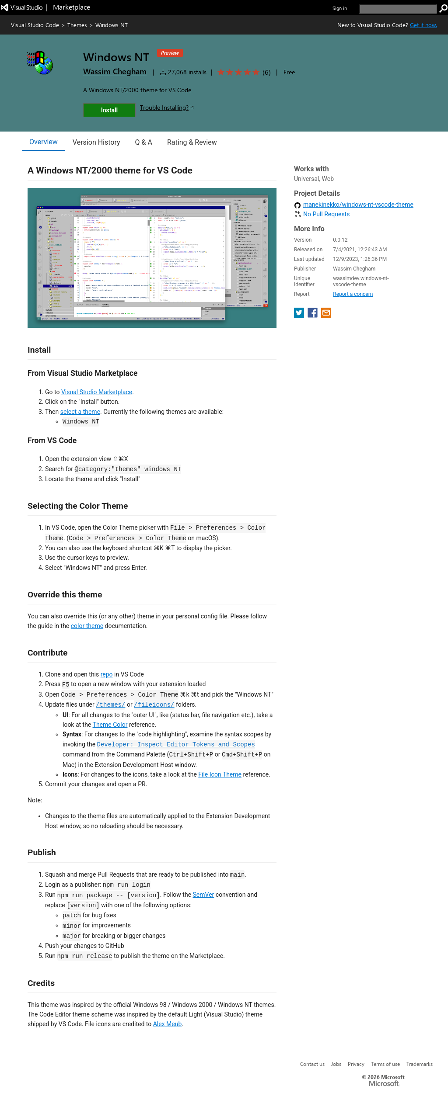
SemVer (203, 894)
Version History (96, 142)
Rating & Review (192, 142)
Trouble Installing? (167, 107)
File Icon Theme (220, 774)
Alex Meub (167, 1023)
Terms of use (385, 1063)
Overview (43, 142)
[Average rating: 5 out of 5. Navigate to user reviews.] (242, 72)
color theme (87, 625)
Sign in (339, 8)
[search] (398, 9)
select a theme (80, 411)
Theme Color (110, 724)
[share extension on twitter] (300, 315)
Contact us (312, 1063)
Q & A (143, 142)
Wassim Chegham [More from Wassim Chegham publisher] (115, 71)
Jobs (336, 1063)
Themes (77, 24)
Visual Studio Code (35, 24)
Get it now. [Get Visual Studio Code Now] (423, 24)
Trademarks (419, 1063)
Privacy (356, 1063)
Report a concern (353, 294)
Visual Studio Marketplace (96, 392)
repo (107, 674)
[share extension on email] (326, 315)
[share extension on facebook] (313, 315)
